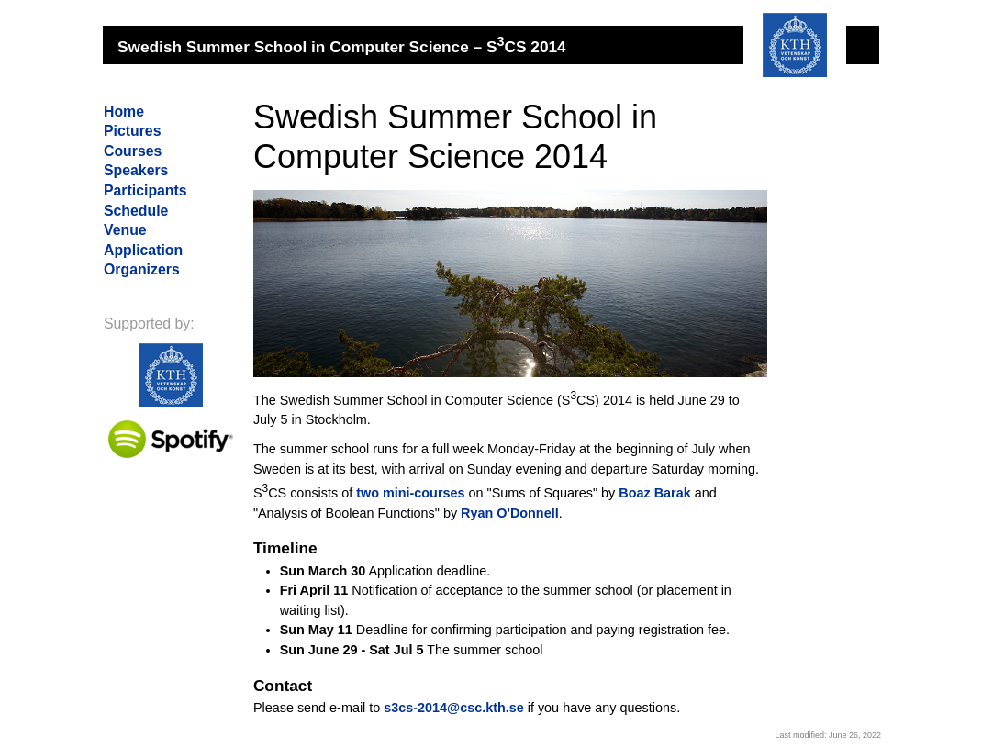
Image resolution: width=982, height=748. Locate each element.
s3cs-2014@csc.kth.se (453, 707)
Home (124, 111)
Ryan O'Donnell (510, 513)
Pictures (132, 131)
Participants (145, 190)
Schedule (136, 210)
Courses (133, 151)
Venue (125, 230)
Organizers (142, 269)
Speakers (136, 170)
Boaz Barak (654, 493)
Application (143, 250)
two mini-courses (410, 493)
